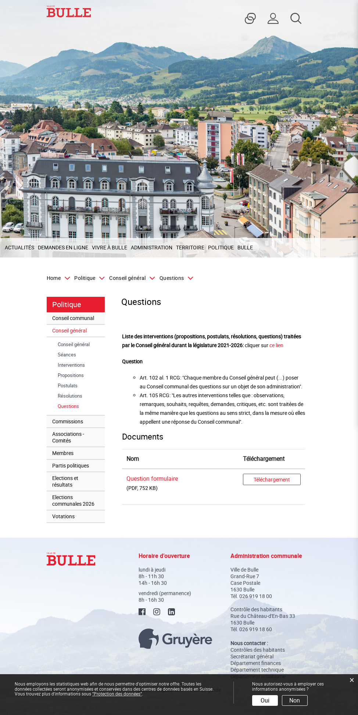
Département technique (257, 669)
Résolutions (70, 395)
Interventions (71, 365)
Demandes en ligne (63, 247)
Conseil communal (73, 317)
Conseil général (69, 330)
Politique (221, 247)
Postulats (68, 385)
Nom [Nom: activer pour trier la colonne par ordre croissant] (132, 459)
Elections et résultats (65, 481)
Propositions (71, 375)
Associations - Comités (68, 437)
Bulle (245, 247)
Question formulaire (152, 478)
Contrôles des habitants (257, 649)
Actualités (19, 247)
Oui (265, 700)
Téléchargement (272, 479)
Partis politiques (70, 465)
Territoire (190, 247)
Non (294, 700)
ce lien (276, 345)
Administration (151, 247)
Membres (63, 452)
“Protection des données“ (117, 694)
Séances (67, 354)
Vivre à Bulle (109, 247)
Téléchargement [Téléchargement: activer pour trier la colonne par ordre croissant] (263, 459)
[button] (88, 278)
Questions (81, 406)
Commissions (67, 421)
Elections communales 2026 (73, 500)
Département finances (255, 662)
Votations (63, 516)
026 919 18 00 (255, 596)
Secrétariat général (251, 656)
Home (54, 278)
